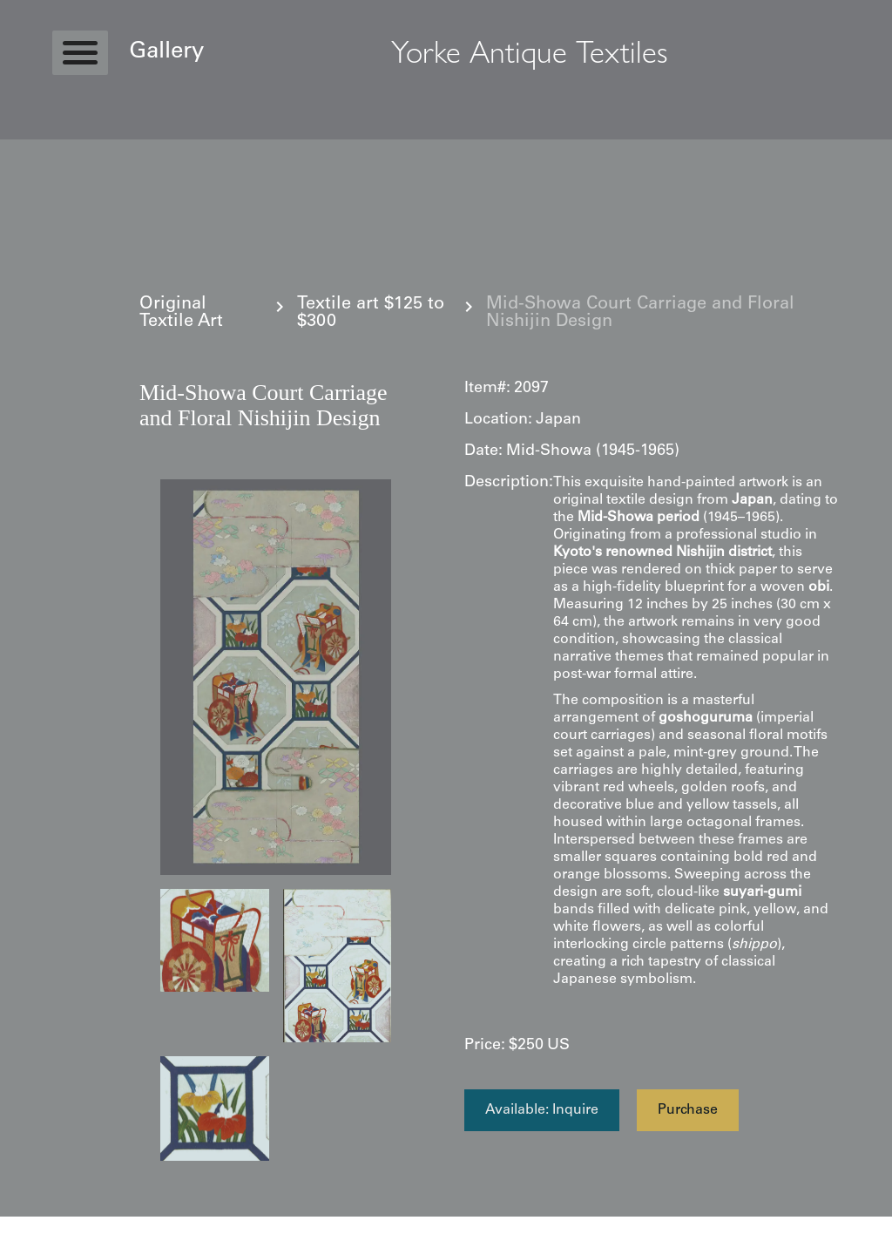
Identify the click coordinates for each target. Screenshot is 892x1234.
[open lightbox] (275, 676)
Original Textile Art (181, 313)
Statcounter (34, 1225)
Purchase (688, 1110)
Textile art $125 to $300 (370, 313)
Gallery (166, 52)
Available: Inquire (541, 1110)
